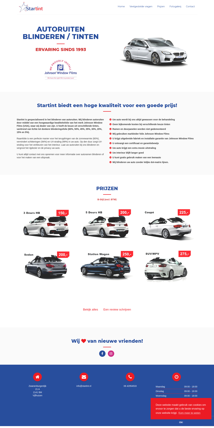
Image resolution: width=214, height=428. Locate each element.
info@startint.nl (83, 386)
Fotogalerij (175, 6)
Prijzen (161, 6)
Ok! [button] (181, 422)
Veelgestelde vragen (141, 6)
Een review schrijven (117, 309)
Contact (190, 6)
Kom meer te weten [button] (190, 413)
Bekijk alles (90, 309)
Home (121, 6)
